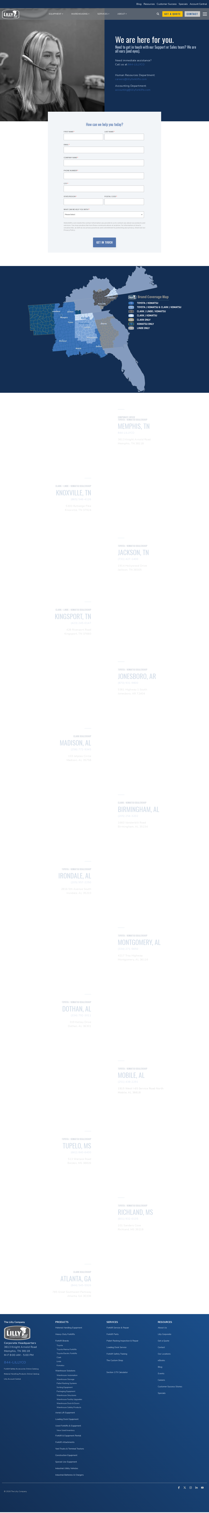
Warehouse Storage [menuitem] (65, 1380)
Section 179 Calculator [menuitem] (117, 1373)
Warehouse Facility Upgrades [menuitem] (69, 1400)
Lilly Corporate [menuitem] (164, 1334)
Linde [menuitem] (59, 1362)
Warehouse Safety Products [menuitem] (69, 1408)
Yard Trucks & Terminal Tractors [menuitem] (69, 1449)
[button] (205, 14)
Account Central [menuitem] (198, 4)
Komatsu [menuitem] (60, 1366)
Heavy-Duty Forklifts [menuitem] (65, 1334)
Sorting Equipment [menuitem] (65, 1388)
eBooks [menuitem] (161, 1361)
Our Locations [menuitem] (164, 1354)
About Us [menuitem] (162, 1328)
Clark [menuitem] (59, 1358)
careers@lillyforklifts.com (131, 80)
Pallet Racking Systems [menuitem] (67, 1384)
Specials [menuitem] (182, 4)
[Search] (158, 14)
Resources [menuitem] (147, 4)
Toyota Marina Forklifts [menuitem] (67, 1350)
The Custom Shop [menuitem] (114, 1361)
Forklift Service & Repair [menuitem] (117, 1328)
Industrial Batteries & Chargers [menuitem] (69, 1475)
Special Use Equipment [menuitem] (66, 1462)
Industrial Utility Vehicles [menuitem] (66, 1469)
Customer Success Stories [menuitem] (170, 1387)
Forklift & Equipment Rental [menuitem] (68, 1436)
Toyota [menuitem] (60, 1346)
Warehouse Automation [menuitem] (67, 1376)
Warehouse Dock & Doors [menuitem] (68, 1404)
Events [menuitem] (161, 1374)
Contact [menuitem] (161, 1348)
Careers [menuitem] (161, 1380)
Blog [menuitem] (136, 4)
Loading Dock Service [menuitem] (116, 1348)
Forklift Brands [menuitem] (62, 1341)
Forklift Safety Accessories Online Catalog (21, 1369)
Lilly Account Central (12, 1380)
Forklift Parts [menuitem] (112, 1334)
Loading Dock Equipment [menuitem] (67, 1419)
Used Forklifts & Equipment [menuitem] (68, 1426)
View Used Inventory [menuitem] (66, 1431)
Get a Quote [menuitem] (163, 1341)
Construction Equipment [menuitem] (66, 1455)
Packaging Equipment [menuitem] (66, 1392)
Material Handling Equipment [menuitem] (68, 1328)
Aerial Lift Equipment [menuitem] (65, 1413)
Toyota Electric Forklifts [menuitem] (67, 1354)
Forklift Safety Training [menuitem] (116, 1354)
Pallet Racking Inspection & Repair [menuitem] (122, 1341)
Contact (192, 14)
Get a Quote (172, 14)
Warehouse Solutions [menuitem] (65, 1371)
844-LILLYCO (136, 65)
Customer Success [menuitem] (165, 4)
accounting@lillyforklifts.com (134, 90)
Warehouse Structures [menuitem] (66, 1396)
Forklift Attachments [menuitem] (65, 1442)
